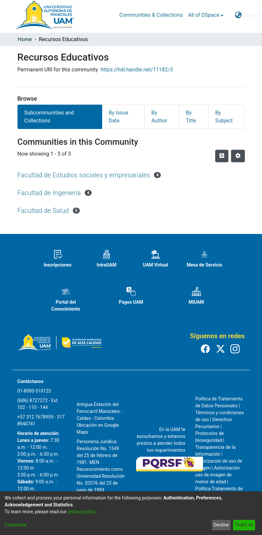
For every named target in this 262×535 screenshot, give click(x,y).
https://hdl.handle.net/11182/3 (137, 69)
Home (25, 39)
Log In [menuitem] (250, 15)
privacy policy (81, 511)
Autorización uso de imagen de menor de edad (217, 474)
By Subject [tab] (224, 117)
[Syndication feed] (221, 156)
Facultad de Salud (43, 211)
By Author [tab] (159, 117)
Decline (221, 524)
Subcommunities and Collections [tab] (49, 117)
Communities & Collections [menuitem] (151, 15)
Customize (15, 524)
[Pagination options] (238, 156)
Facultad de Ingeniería (49, 193)
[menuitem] (205, 15)
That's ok (244, 524)
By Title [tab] (191, 117)
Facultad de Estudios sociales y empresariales (83, 175)
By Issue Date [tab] (119, 117)
